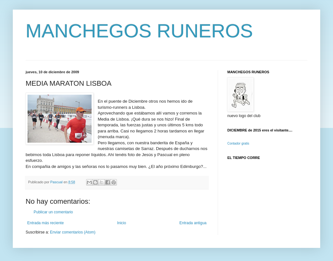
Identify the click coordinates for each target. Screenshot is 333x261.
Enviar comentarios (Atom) (72, 232)
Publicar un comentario (53, 212)
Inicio (121, 223)
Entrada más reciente (45, 223)
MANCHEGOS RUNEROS (139, 31)
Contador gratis (238, 143)
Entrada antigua (193, 223)
